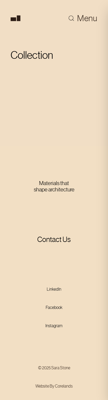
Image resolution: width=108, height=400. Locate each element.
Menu (87, 18)
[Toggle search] (71, 18)
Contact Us (54, 239)
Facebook (54, 307)
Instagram (54, 325)
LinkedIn (54, 289)
